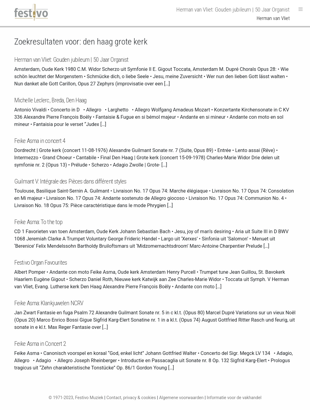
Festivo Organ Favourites (40, 262)
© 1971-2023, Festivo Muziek (75, 397)
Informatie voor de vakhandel (234, 397)
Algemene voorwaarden (181, 397)
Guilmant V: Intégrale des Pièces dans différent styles (70, 181)
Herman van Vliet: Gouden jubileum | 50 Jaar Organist (71, 59)
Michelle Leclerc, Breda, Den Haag (50, 100)
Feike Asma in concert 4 (39, 140)
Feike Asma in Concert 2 (40, 343)
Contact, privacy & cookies (131, 397)
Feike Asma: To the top (38, 222)
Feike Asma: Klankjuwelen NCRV (48, 303)
